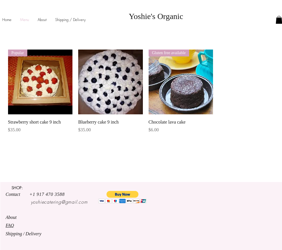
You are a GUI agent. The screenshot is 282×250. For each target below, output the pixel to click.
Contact (18, 194)
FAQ (10, 225)
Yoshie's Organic (156, 16)
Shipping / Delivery (24, 233)
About (12, 217)
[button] (122, 197)
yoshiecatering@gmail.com (59, 202)
